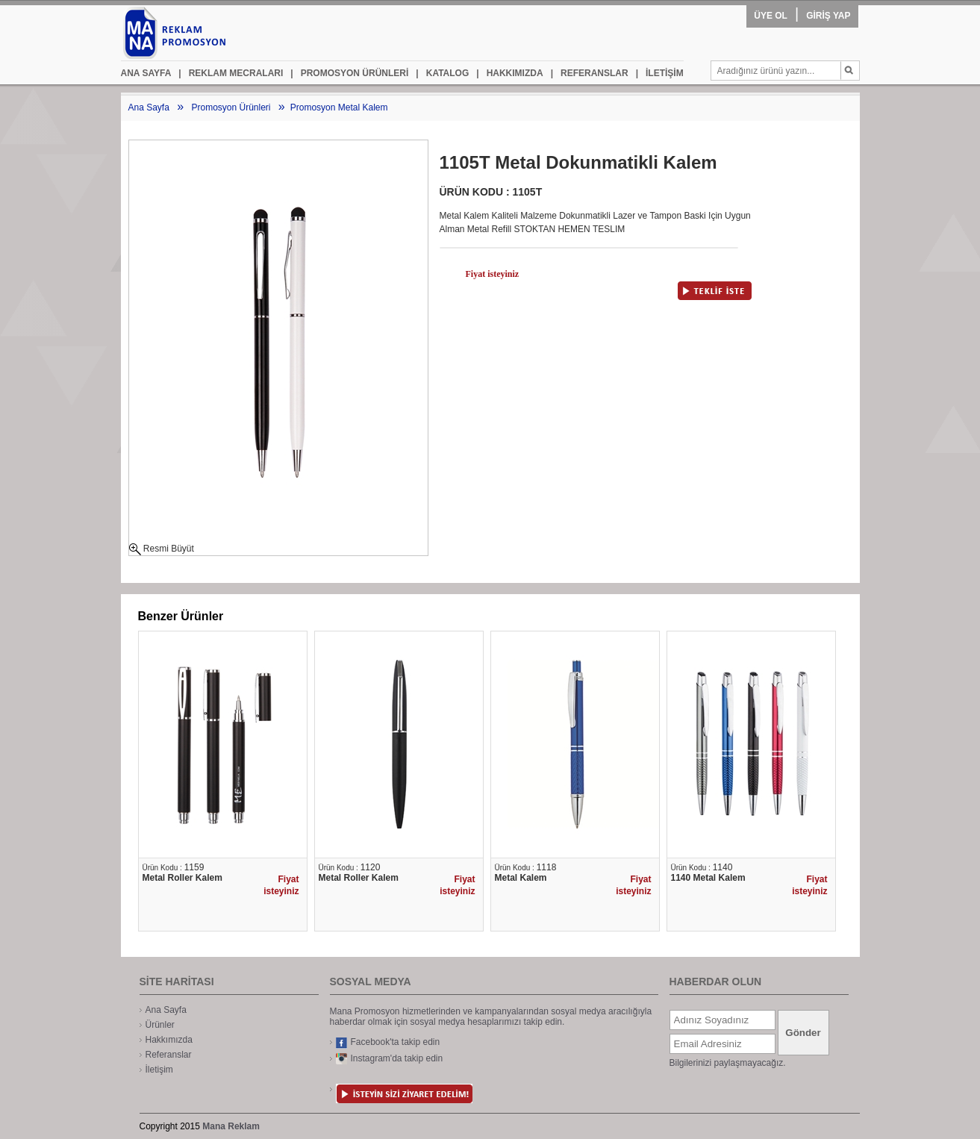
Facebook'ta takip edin (388, 1042)
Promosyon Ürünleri (230, 107)
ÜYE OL (770, 15)
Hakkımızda (169, 1040)
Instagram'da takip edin (389, 1058)
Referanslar (169, 1054)
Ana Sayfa (148, 107)
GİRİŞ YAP (828, 15)
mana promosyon (204, 32)
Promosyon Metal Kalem (339, 107)
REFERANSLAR (589, 73)
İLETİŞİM (660, 73)
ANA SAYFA (146, 73)
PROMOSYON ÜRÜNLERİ (349, 73)
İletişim (159, 1069)
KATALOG (442, 73)
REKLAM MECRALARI (230, 73)
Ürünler (160, 1025)
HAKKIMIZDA (509, 73)
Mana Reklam (231, 1126)
